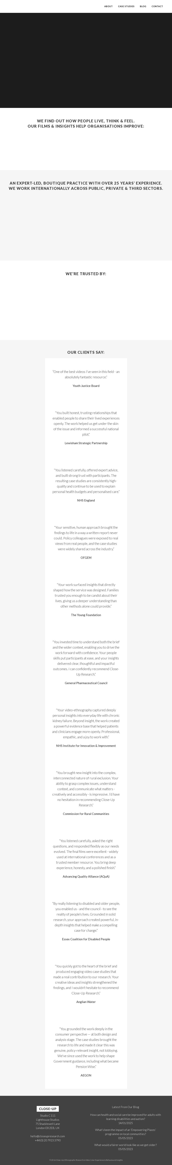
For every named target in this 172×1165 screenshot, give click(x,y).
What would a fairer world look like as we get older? (125, 1145)
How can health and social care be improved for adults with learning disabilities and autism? (125, 1117)
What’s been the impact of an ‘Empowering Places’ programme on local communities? (125, 1132)
